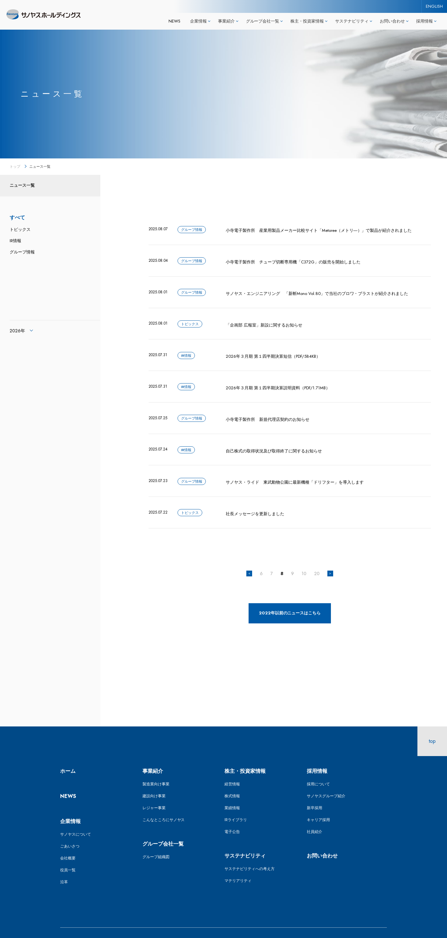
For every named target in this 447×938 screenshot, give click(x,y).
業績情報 (232, 793)
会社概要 (68, 843)
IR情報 (15, 241)
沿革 (64, 867)
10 (304, 558)
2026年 (17, 330)
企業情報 (70, 806)
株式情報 (232, 781)
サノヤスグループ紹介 (326, 781)
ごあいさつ (69, 831)
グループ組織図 (155, 842)
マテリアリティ (237, 865)
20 (317, 558)
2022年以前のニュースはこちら (290, 598)
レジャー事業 (154, 793)
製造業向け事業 (155, 769)
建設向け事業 (154, 781)
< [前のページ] (249, 558)
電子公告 (232, 817)
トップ (15, 166)
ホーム (68, 756)
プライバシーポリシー (161, 925)
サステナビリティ (245, 840)
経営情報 (232, 769)
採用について (318, 769)
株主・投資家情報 (245, 756)
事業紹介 (152, 756)
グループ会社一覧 (163, 828)
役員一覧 (68, 855)
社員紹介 (314, 817)
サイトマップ (71, 925)
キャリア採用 (318, 805)
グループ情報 (22, 252)
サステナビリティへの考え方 (249, 854)
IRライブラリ (235, 805)
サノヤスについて (75, 819)
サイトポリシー (112, 925)
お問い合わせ (322, 840)
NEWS (174, 21)
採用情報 (317, 756)
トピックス (20, 229)
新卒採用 (314, 793)
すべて (17, 217)
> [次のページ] (330, 558)
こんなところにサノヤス (163, 805)
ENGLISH (434, 6)
